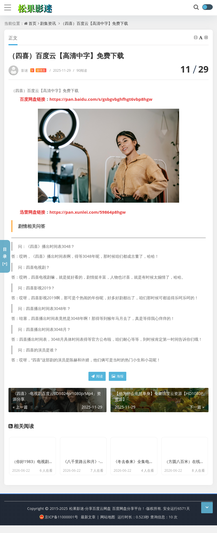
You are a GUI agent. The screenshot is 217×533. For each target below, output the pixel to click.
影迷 (33, 70)
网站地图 (107, 524)
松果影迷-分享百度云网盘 (90, 516)
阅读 (97, 376)
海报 (117, 376)
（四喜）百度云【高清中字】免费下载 (94, 23)
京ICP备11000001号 (59, 524)
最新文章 (88, 524)
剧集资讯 (48, 23)
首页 (32, 23)
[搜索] (196, 7)
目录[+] (4, 256)
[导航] (7, 6)
